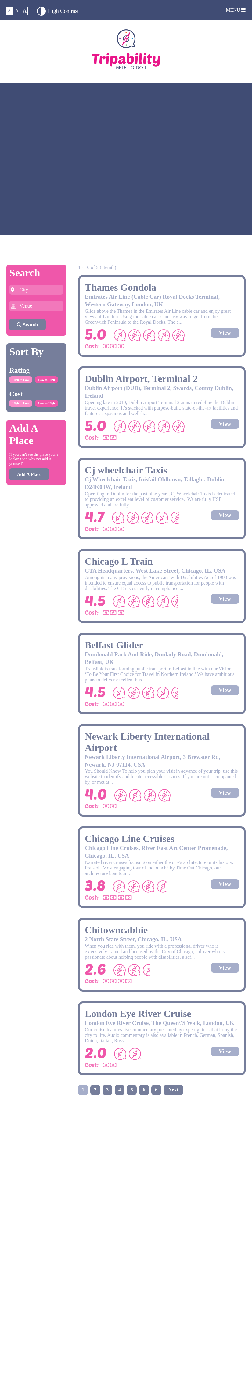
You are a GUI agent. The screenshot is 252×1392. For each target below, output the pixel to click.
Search (27, 324)
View (225, 333)
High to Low (20, 379)
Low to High (46, 379)
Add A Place (29, 474)
